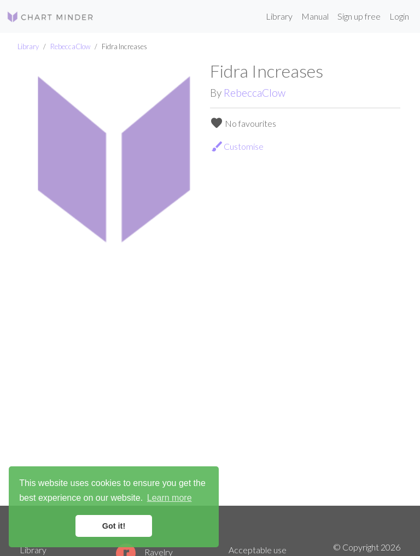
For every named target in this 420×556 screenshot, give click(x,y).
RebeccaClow (70, 46)
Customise (237, 146)
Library (279, 16)
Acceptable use (258, 550)
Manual (315, 16)
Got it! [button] (113, 526)
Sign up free (359, 16)
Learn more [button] (169, 497)
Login (399, 16)
